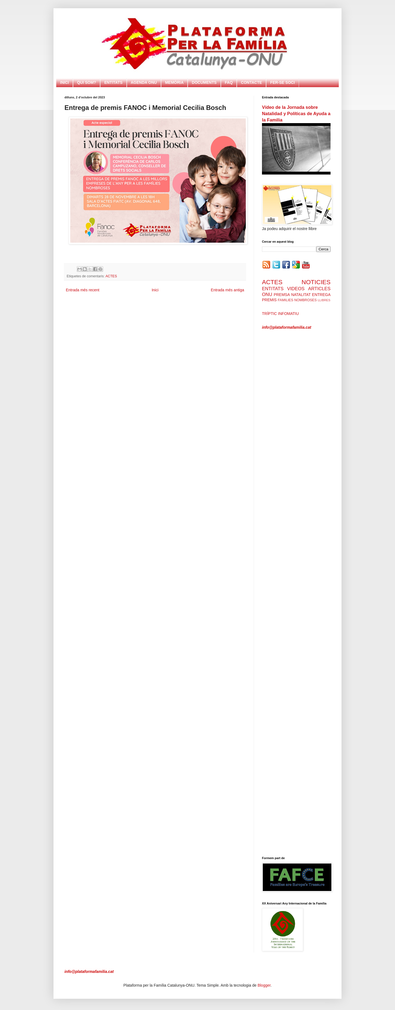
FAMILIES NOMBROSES (297, 300)
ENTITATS (113, 82)
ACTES (111, 276)
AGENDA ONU (144, 82)
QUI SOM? (86, 82)
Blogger (264, 985)
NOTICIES (316, 282)
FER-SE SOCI (282, 82)
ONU (267, 294)
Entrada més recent (82, 290)
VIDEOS (295, 288)
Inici (155, 290)
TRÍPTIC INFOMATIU (280, 313)
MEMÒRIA (174, 82)
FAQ (229, 82)
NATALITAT (301, 294)
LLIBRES (324, 300)
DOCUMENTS (204, 82)
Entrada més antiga (227, 290)
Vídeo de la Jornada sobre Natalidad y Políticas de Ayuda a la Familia (296, 113)
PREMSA (282, 294)
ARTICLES (319, 288)
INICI (64, 82)
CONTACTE (251, 82)
